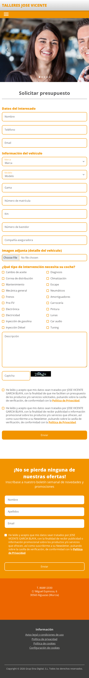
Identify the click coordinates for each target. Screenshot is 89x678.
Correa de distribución (17, 278)
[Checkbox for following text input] (44, 257)
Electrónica (10, 309)
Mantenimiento (13, 284)
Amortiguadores (58, 297)
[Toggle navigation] (6, 14)
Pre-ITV (8, 303)
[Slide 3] (47, 77)
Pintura (53, 309)
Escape (52, 284)
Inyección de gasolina (17, 321)
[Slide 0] (39, 77)
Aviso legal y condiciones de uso (44, 634)
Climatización (56, 278)
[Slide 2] (44, 77)
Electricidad (11, 315)
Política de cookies (44, 643)
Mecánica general (14, 290)
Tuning (52, 327)
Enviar (44, 435)
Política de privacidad (44, 639)
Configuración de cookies (44, 648)
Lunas (52, 315)
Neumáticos (55, 290)
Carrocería (54, 303)
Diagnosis (54, 272)
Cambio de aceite (14, 272)
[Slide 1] (42, 77)
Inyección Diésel (13, 327)
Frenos (8, 297)
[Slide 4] (49, 77)
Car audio (54, 321)
